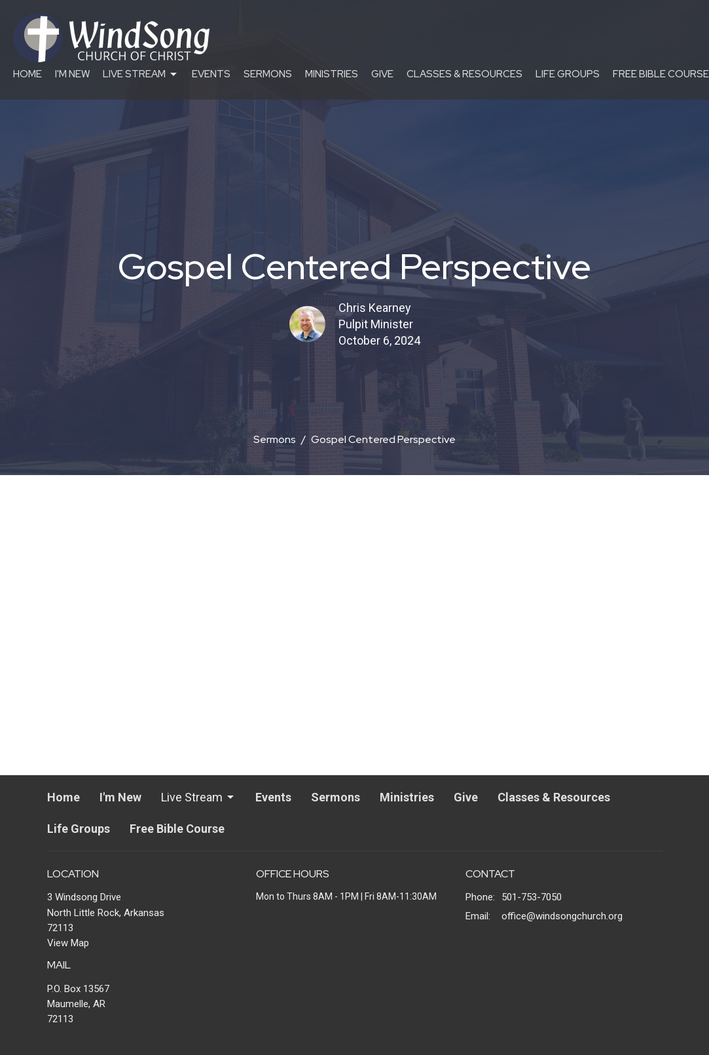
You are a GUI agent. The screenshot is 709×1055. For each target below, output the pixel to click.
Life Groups (568, 74)
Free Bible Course (661, 74)
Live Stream (141, 74)
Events (211, 74)
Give (382, 74)
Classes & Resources (464, 74)
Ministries (331, 74)
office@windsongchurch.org (562, 916)
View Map (68, 943)
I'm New (72, 74)
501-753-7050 (531, 897)
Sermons (268, 74)
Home (27, 74)
